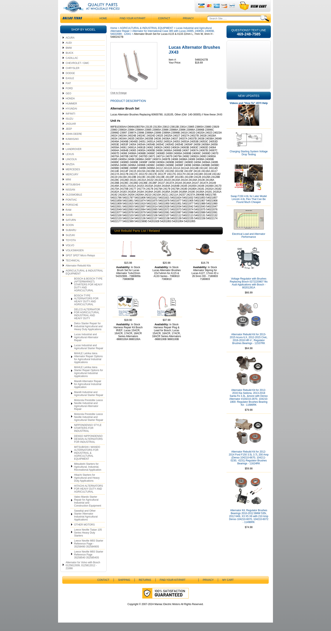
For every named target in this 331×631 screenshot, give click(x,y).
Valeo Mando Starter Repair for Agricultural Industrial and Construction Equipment (87, 510)
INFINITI (70, 122)
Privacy (188, 26)
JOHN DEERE (74, 142)
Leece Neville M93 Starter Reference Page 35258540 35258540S (88, 563)
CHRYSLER (72, 76)
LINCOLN (71, 167)
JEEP (69, 137)
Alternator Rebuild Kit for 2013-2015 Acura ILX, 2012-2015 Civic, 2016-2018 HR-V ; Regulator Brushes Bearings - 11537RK (249, 347)
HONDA (70, 106)
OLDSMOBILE (74, 203)
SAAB (69, 223)
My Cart (228, 588)
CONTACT (164, 26)
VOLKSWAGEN (75, 258)
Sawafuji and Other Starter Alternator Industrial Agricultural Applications (86, 524)
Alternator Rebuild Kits (78, 274)
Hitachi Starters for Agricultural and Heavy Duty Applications (87, 486)
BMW (69, 56)
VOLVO (70, 253)
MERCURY (72, 182)
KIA (68, 152)
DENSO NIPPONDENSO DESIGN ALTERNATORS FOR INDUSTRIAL (88, 447)
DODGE (70, 81)
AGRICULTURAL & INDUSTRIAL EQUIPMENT (84, 281)
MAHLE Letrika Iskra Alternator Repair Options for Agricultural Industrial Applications (88, 366)
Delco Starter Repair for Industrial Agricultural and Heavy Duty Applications (88, 334)
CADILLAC (72, 66)
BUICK (69, 61)
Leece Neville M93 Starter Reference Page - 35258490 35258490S (88, 552)
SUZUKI (70, 243)
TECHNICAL (73, 269)
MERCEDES (73, 177)
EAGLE (70, 86)
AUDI (69, 51)
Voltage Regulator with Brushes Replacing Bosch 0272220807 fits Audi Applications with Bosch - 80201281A (249, 291)
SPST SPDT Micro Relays (80, 263)
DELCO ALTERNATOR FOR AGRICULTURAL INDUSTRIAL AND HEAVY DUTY (87, 322)
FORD (69, 96)
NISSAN (70, 198)
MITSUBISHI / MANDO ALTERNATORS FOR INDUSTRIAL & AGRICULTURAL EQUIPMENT (87, 461)
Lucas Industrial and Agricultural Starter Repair (88, 355)
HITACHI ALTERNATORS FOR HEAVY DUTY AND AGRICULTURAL (88, 497)
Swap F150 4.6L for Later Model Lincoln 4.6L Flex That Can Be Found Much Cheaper (249, 207)
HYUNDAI (71, 117)
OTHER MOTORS (84, 533)
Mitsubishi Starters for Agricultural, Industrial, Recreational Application (87, 475)
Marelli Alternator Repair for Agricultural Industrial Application (87, 392)
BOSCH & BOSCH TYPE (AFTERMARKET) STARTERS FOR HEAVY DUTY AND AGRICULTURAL (88, 293)
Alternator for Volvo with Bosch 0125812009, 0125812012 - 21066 (83, 573)
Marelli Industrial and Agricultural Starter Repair (88, 402)
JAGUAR (71, 132)
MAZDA (70, 172)
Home (113, 36)
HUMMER (71, 112)
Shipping (124, 588)
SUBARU (71, 238)
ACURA (70, 46)
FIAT (68, 91)
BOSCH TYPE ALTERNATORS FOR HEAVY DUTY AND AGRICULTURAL (86, 308)
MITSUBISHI (73, 193)
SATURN (71, 228)
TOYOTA (71, 248)
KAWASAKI (72, 147)
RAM (68, 218)
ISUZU (69, 127)
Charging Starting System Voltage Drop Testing (249, 161)
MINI (68, 187)
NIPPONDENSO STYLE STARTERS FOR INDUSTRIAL (88, 436)
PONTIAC (71, 208)
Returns (145, 588)
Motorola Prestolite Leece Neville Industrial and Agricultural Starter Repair (88, 425)
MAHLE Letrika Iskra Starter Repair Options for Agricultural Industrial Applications (88, 380)
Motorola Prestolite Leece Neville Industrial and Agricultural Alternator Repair (88, 413)
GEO (68, 101)
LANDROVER (73, 157)
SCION (70, 233)
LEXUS (70, 162)
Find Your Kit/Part (132, 26)
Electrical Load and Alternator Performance (248, 244)
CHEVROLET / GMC (77, 71)
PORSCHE (72, 213)
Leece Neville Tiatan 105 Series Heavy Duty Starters (88, 541)
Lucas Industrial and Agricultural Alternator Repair (86, 345)
